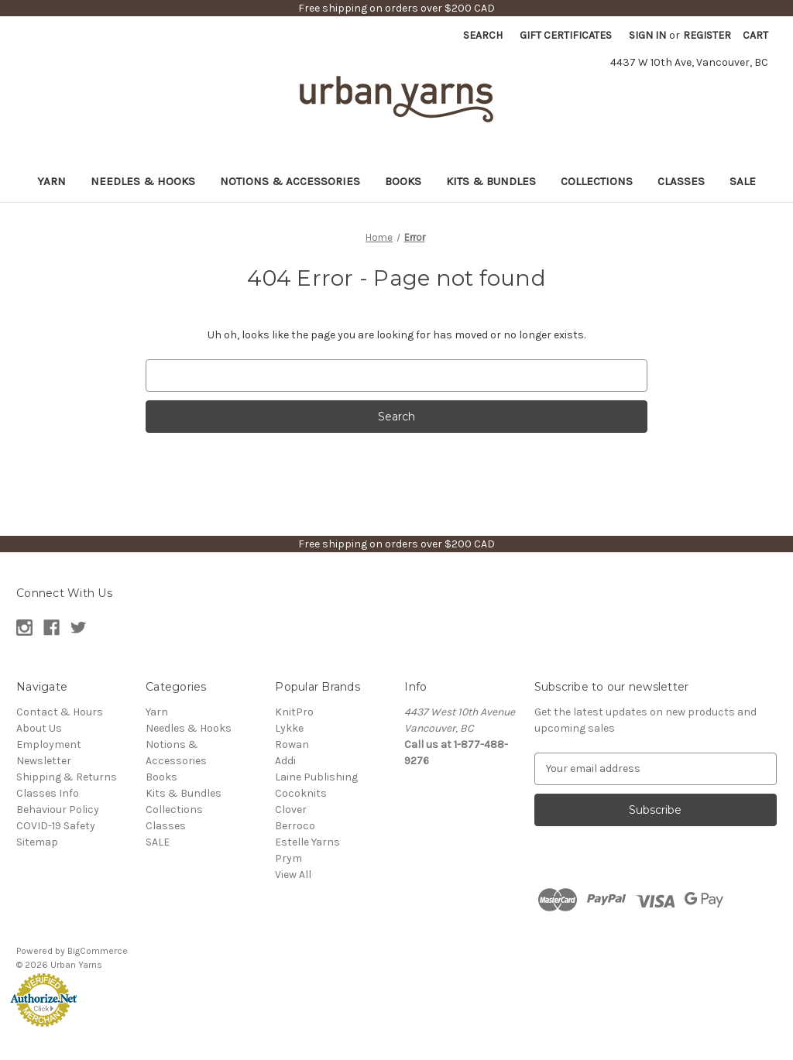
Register (707, 35)
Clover (291, 809)
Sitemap (37, 842)
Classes (681, 181)
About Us (39, 728)
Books (403, 181)
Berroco (295, 825)
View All (293, 874)
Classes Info (47, 793)
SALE (742, 181)
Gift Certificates (566, 35)
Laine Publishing (316, 777)
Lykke (289, 728)
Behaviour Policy (57, 809)
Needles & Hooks (143, 181)
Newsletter (43, 760)
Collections (597, 181)
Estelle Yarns (307, 842)
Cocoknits (301, 793)
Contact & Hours (59, 712)
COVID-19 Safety (55, 825)
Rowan (292, 744)
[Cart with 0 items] (755, 35)
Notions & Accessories (290, 181)
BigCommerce (97, 950)
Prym (288, 858)
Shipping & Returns (66, 777)
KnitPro (294, 712)
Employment (48, 744)
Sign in (647, 35)
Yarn (51, 181)
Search (483, 35)
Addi (285, 760)
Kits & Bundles (491, 181)
